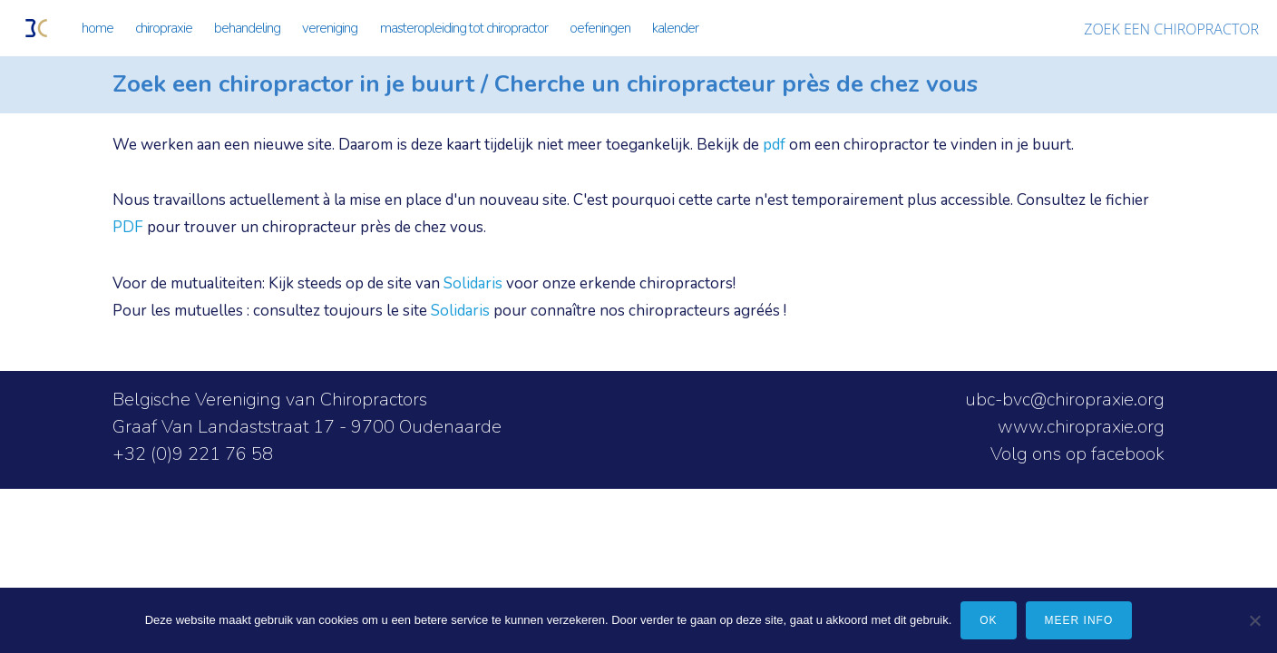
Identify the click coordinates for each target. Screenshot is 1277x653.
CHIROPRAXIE (163, 28)
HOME (97, 28)
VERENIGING (329, 28)
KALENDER (675, 28)
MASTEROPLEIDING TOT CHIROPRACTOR (464, 28)
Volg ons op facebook (1077, 454)
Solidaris (473, 283)
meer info (1079, 620)
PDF (127, 227)
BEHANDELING (247, 28)
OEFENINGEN (600, 28)
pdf (774, 144)
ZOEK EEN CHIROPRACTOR (1171, 29)
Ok (988, 620)
